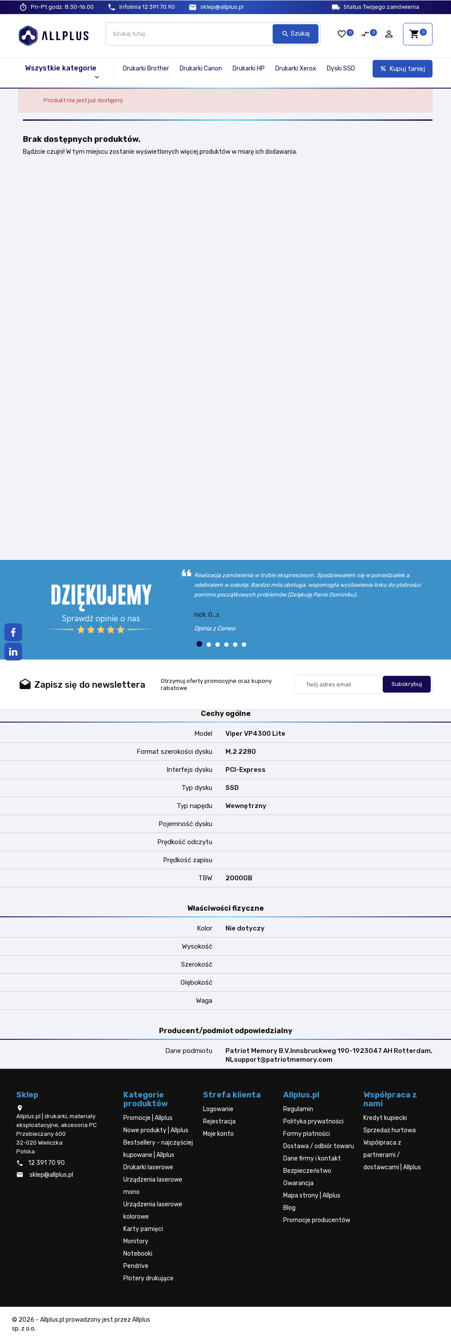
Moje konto (218, 1134)
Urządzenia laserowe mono (152, 1186)
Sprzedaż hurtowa (389, 1130)
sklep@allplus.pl (222, 7)
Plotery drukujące (148, 1278)
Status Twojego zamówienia (381, 7)
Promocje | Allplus (148, 1118)
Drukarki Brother (146, 68)
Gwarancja (298, 1183)
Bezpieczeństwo (307, 1171)
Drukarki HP (249, 68)
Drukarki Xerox (295, 68)
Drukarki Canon (201, 68)
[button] (199, 644)
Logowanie (218, 1109)
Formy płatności (306, 1134)
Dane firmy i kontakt (312, 1158)
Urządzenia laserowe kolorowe (152, 1210)
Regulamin (298, 1109)
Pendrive (135, 1266)
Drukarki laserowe (148, 1167)
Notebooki (137, 1253)
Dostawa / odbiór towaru (318, 1146)
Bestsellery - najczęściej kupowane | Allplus (158, 1149)
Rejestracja (219, 1121)
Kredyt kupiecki (385, 1118)
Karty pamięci (143, 1229)
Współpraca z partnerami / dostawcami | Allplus (392, 1155)
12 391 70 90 (147, 7)
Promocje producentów (316, 1220)
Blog (289, 1208)
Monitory (135, 1241)
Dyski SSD (341, 68)
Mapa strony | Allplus (311, 1195)
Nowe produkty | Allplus (156, 1130)
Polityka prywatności (313, 1121)
